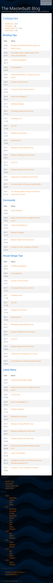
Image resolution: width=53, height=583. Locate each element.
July (10, 520)
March (11, 504)
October (12, 513)
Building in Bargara (17, 104)
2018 (7, 549)
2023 (7, 531)
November (12, 511)
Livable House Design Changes (21, 380)
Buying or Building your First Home (23, 155)
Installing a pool (16, 118)
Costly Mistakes (16, 67)
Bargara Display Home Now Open (22, 170)
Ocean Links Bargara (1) (19, 97)
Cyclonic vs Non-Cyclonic (19, 82)
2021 (7, 540)
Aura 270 (14, 162)
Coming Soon (15, 395)
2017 (7, 507)
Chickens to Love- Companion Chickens (24, 247)
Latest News (9, 30)
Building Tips (9, 24)
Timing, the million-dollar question (22, 89)
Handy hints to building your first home (24, 177)
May (10, 524)
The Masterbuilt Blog (20, 8)
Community (9, 26)
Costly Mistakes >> (11, 574)
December (12, 509)
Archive (43, 1)
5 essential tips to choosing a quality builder (26, 184)
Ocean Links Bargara (18, 453)
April (10, 502)
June (11, 522)
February (12, 529)
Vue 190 (14, 126)
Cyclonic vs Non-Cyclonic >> (15, 572)
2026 (7, 560)
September (13, 498)
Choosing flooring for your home (22, 111)
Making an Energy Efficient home (22, 148)
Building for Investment (19, 133)
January (12, 547)
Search (49, 1)
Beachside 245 (16, 140)
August (11, 500)
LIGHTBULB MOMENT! (19, 60)
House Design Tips (11, 28)
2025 (7, 495)
